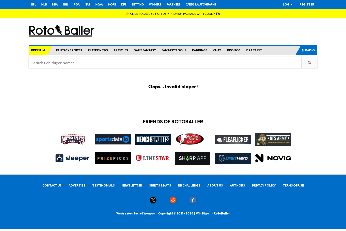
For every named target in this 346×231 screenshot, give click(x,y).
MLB (44, 4)
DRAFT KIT (254, 50)
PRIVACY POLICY (264, 185)
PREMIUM (38, 50)
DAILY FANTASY (145, 50)
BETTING (138, 4)
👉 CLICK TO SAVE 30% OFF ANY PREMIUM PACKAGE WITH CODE (173, 13)
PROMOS (234, 50)
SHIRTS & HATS (160, 185)
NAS (87, 4)
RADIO (308, 50)
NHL (65, 4)
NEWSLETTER (132, 185)
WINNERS (155, 4)
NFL (33, 4)
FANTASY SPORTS (69, 50)
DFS (123, 4)
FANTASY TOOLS (174, 50)
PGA (76, 4)
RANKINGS (199, 50)
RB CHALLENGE (189, 185)
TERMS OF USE (293, 185)
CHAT (217, 50)
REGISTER (306, 4)
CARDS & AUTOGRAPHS (201, 4)
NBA (55, 4)
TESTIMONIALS (103, 185)
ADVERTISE (77, 185)
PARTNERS (173, 4)
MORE (112, 4)
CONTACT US (52, 185)
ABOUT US (215, 185)
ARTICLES (121, 50)
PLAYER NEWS (98, 50)
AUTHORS (237, 185)
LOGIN (288, 4)
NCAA (99, 4)
